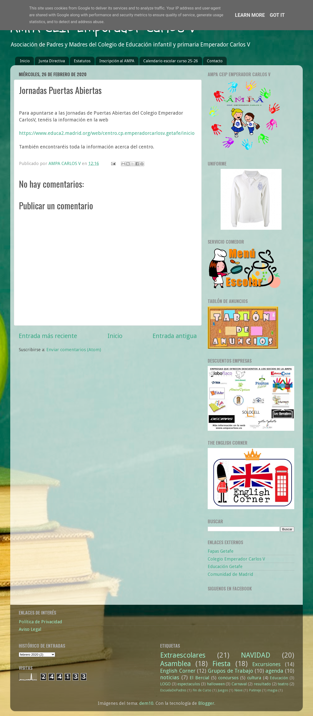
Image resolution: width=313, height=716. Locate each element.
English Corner (178, 671)
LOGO (165, 684)
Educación (279, 678)
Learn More (250, 15)
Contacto (215, 61)
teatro (283, 684)
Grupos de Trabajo (230, 671)
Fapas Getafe (221, 551)
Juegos (223, 690)
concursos (228, 677)
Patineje (255, 690)
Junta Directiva (52, 61)
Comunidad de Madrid (230, 574)
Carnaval (239, 684)
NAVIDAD (255, 655)
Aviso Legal (30, 629)
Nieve (238, 690)
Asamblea (175, 664)
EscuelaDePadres (173, 690)
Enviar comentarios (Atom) (73, 349)
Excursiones (266, 664)
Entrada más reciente (48, 336)
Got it (277, 15)
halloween (216, 684)
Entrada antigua (175, 336)
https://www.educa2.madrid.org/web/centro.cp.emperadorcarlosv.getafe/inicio (107, 133)
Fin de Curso (202, 690)
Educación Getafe (225, 566)
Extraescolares (182, 655)
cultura (254, 677)
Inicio (25, 61)
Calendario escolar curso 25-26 (170, 61)
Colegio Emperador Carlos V (236, 558)
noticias (169, 677)
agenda (274, 671)
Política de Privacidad (40, 621)
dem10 (146, 703)
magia (272, 690)
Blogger (206, 703)
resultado (262, 684)
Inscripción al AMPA (116, 61)
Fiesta (221, 664)
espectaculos (188, 684)
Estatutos (82, 61)
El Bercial (199, 677)
